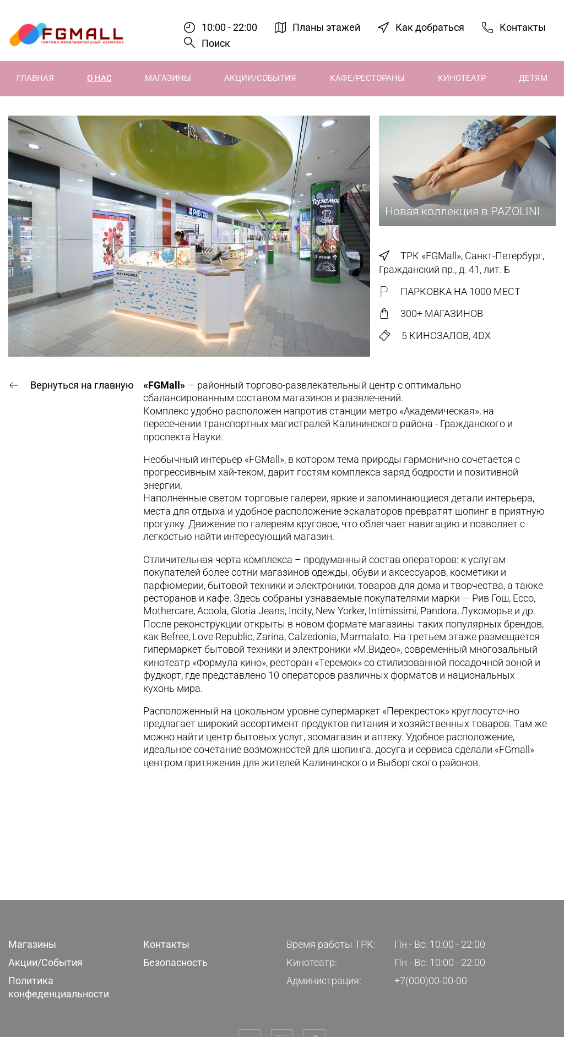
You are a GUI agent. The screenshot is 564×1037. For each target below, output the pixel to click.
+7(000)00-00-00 (430, 980)
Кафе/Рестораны (367, 78)
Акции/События (260, 78)
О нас (99, 78)
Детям (533, 78)
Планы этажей (326, 27)
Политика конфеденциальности (58, 987)
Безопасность (175, 962)
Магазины (168, 78)
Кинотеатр (462, 78)
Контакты (523, 27)
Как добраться (429, 27)
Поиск (216, 43)
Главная (35, 78)
